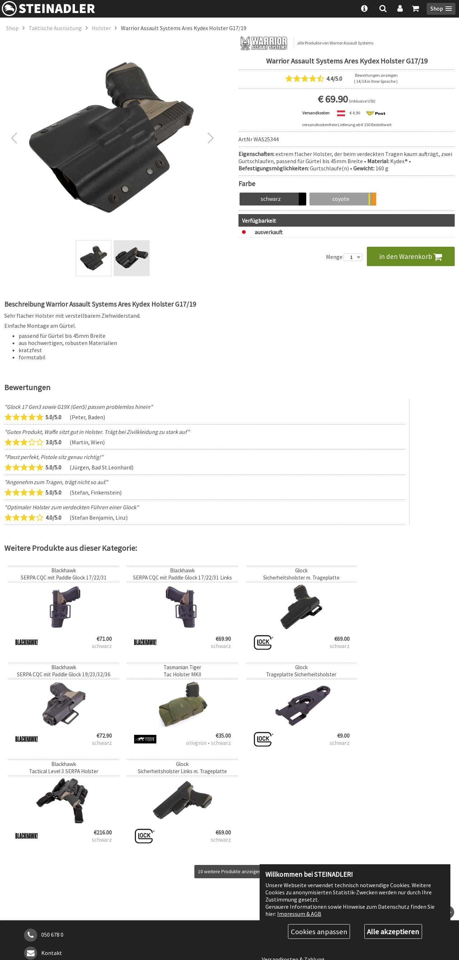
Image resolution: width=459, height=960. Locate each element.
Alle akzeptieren (393, 931)
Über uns (272, 837)
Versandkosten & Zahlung (293, 862)
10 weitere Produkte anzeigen (229, 775)
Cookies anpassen (319, 931)
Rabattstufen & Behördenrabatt (301, 849)
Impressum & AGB (299, 913)
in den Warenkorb (410, 256)
